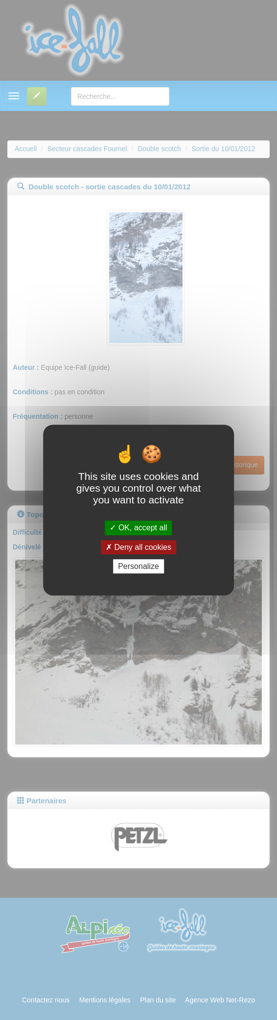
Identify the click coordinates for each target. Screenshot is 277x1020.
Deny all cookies (138, 547)
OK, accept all (138, 528)
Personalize (138, 566)
